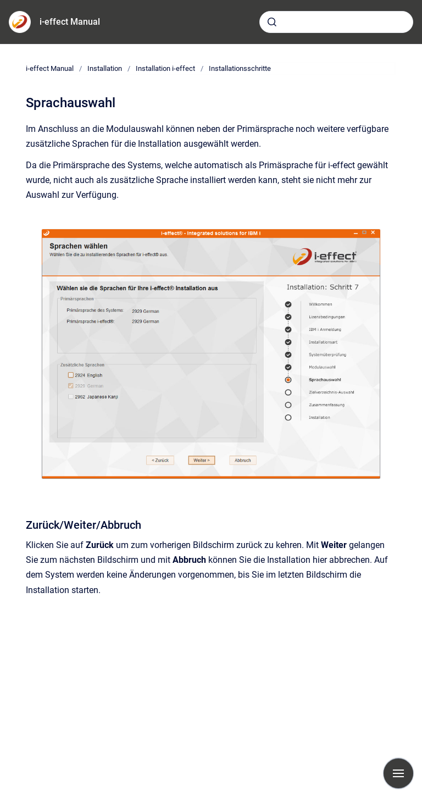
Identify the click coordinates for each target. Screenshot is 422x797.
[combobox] (336, 22)
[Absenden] (272, 22)
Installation (104, 68)
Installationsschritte (240, 68)
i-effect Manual (70, 21)
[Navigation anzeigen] (398, 773)
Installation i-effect (165, 68)
